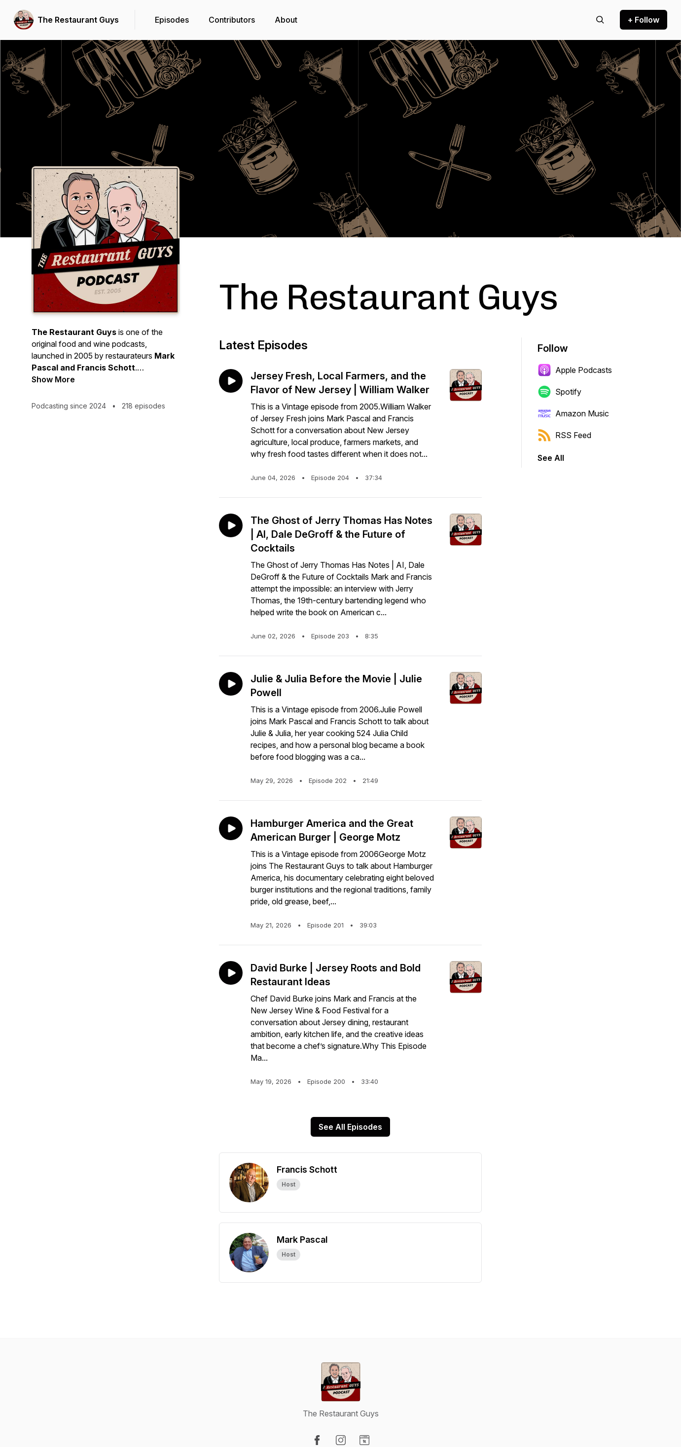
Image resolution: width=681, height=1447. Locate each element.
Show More (53, 379)
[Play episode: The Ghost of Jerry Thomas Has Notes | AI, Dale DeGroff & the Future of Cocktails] (231, 525)
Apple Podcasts (575, 370)
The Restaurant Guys (78, 20)
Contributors (232, 20)
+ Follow (643, 20)
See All (551, 458)
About (286, 20)
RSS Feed (564, 435)
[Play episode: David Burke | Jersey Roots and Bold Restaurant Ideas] (231, 973)
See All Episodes (350, 1127)
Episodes (172, 20)
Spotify (559, 392)
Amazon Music (573, 413)
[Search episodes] (600, 20)
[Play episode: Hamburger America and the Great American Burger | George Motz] (231, 828)
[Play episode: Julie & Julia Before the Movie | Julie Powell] (231, 684)
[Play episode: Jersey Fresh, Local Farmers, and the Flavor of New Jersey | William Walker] (231, 381)
